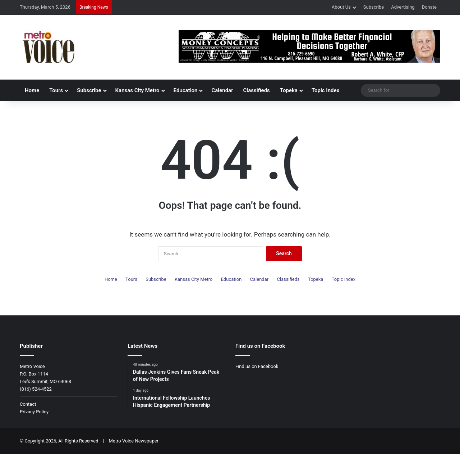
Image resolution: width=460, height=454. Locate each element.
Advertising (402, 7)
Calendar (222, 90)
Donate (429, 7)
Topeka (289, 90)
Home (32, 90)
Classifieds (256, 90)
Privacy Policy (34, 411)
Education (186, 90)
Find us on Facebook (256, 366)
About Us (341, 7)
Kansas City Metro (137, 90)
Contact (28, 404)
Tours (56, 90)
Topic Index (325, 90)
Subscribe (373, 7)
